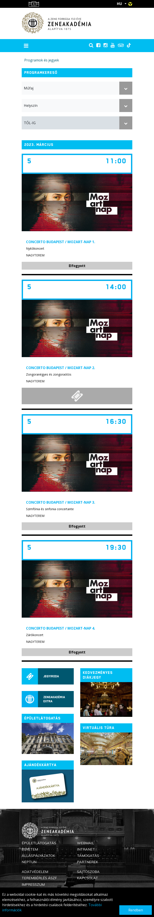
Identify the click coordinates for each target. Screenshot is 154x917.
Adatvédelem (35, 871)
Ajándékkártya (40, 765)
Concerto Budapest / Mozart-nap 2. (60, 367)
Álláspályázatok (38, 855)
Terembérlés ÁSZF (39, 878)
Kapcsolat (87, 878)
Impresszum (33, 884)
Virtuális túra (99, 728)
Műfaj (28, 88)
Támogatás (88, 855)
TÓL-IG (30, 122)
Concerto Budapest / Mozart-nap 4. (60, 628)
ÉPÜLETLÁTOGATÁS (42, 718)
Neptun (29, 862)
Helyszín (31, 105)
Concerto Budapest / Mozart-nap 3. (60, 502)
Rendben (135, 910)
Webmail (85, 843)
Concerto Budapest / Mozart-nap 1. (60, 241)
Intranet (86, 849)
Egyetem (30, 849)
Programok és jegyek (41, 60)
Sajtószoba (88, 871)
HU (119, 3)
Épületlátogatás (39, 843)
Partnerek (87, 862)
